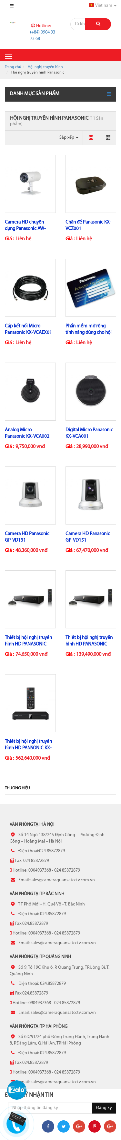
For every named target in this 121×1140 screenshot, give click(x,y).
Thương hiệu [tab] (17, 788)
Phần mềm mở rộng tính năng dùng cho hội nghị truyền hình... (89, 333)
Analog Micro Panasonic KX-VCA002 (27, 433)
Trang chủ (13, 67)
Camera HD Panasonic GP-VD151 (88, 537)
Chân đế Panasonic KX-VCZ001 (88, 225)
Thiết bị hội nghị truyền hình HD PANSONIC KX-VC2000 (28, 748)
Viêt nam (102, 5)
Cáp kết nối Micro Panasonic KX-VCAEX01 (28, 329)
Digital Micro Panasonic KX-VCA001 (89, 433)
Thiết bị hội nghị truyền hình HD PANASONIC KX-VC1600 (89, 644)
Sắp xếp (68, 137)
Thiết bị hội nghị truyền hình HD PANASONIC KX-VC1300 (28, 644)
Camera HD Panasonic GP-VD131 (27, 537)
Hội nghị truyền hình (45, 67)
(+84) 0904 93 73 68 (42, 32)
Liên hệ (23, 239)
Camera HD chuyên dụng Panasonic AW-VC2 (25, 229)
